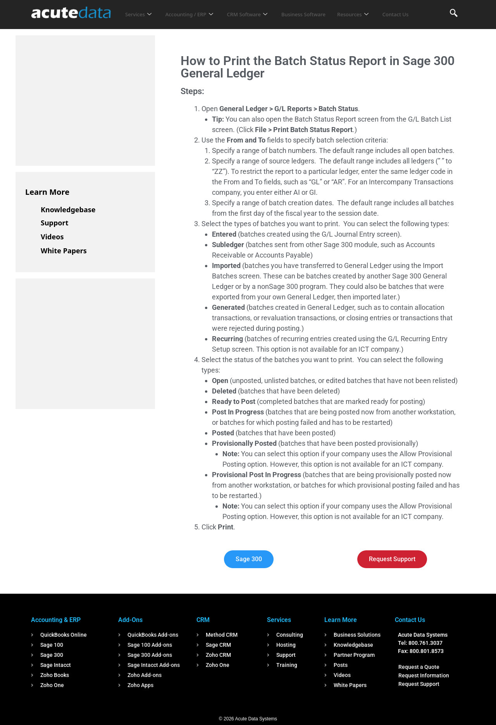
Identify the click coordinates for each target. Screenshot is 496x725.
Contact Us (140, 20)
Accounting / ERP (195, 9)
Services (139, 9)
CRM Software (259, 9)
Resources (375, 9)
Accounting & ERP (56, 620)
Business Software (321, 9)
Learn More (47, 192)
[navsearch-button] (454, 13)
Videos (52, 236)
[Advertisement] (83, 99)
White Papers (64, 250)
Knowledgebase (68, 209)
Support (54, 222)
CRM (203, 620)
